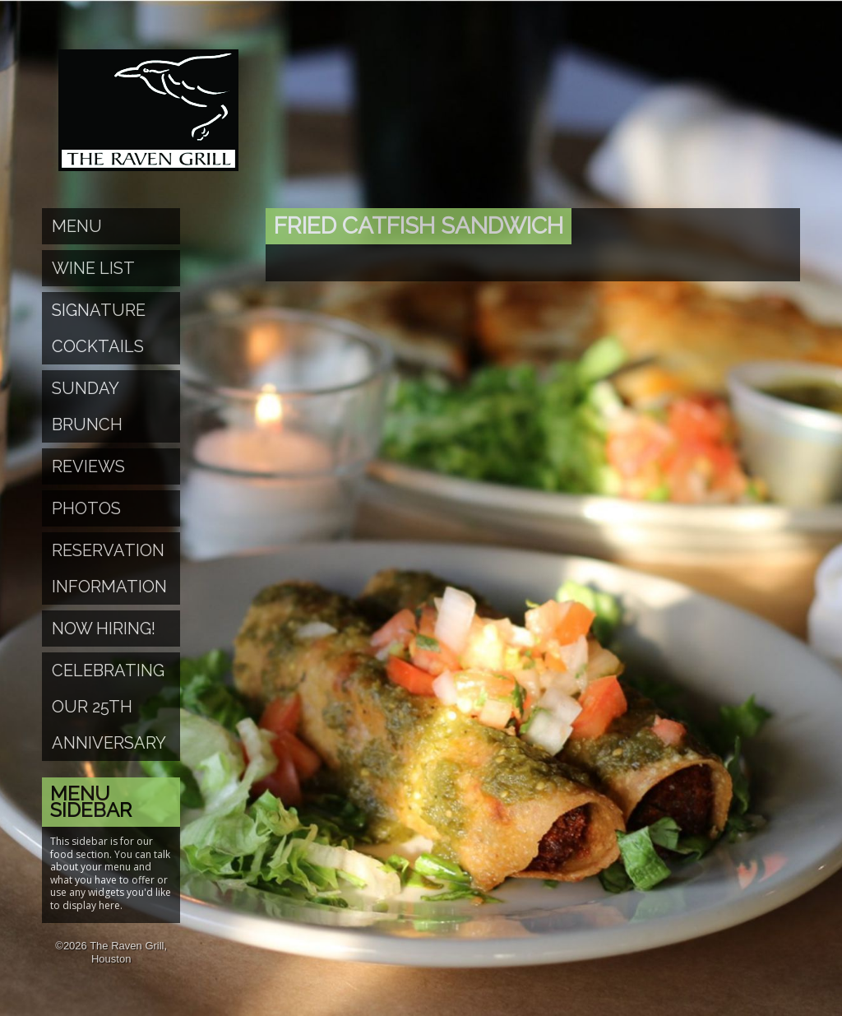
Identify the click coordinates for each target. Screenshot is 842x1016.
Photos (86, 508)
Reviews (88, 466)
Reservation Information (109, 568)
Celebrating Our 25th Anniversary (109, 707)
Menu (77, 226)
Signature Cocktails (99, 328)
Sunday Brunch (87, 406)
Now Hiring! (103, 628)
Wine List (93, 268)
